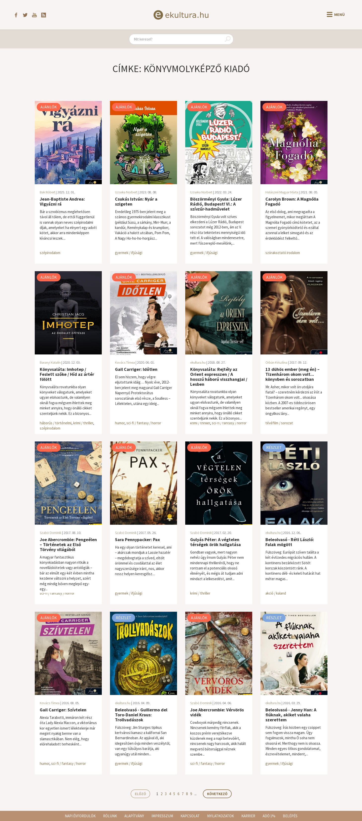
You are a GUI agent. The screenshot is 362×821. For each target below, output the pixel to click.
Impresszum (162, 816)
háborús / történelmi (56, 423)
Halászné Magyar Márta (281, 192)
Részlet (274, 447)
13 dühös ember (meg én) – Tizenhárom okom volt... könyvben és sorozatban (292, 374)
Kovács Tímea (125, 362)
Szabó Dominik (50, 532)
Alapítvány (134, 816)
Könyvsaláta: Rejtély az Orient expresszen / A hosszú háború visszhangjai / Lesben (218, 376)
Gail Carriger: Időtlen (136, 369)
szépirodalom (50, 252)
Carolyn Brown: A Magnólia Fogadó (292, 201)
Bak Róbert (47, 192)
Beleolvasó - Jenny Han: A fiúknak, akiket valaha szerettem (290, 715)
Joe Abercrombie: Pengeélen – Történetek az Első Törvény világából (68, 544)
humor (120, 423)
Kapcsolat (190, 816)
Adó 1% (269, 816)
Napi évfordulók (80, 816)
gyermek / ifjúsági (128, 252)
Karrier (248, 816)
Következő (217, 793)
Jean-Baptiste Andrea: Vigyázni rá (62, 201)
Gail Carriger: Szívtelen (63, 710)
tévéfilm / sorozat (279, 423)
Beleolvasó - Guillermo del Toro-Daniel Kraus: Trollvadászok (141, 715)
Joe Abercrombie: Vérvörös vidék (217, 712)
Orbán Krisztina (276, 362)
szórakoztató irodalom (282, 252)
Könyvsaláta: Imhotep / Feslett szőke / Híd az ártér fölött (67, 374)
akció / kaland (275, 593)
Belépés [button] (290, 816)
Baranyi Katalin (50, 362)
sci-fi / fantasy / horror (143, 423)
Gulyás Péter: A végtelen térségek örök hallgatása (215, 542)
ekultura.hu (198, 362)
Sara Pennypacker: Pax (137, 539)
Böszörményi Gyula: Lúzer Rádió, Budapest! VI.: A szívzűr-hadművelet (216, 204)
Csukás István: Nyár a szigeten (136, 201)
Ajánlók (48, 106)
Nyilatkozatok (220, 816)
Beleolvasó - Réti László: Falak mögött (289, 542)
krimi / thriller (83, 423)
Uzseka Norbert (126, 192)
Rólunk (110, 816)
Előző (140, 793)
